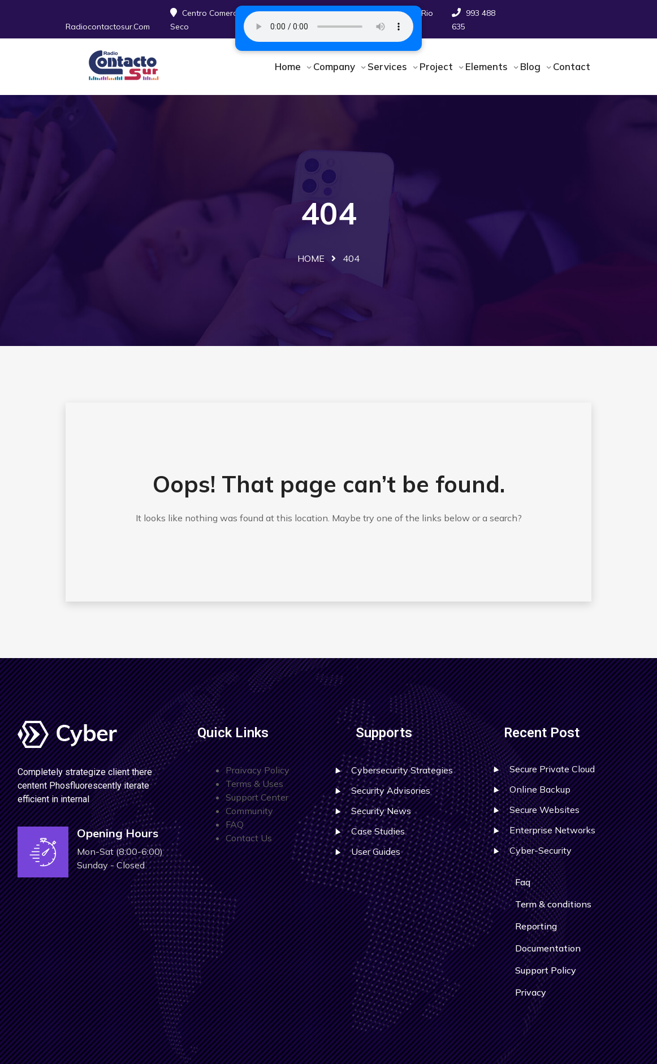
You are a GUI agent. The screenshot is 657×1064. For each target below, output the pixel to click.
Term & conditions (553, 904)
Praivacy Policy (257, 770)
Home (289, 66)
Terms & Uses (254, 783)
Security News (381, 810)
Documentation (548, 948)
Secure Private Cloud (552, 769)
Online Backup (539, 789)
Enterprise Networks (552, 830)
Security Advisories (390, 790)
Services (389, 66)
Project (438, 66)
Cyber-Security (540, 850)
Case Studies (378, 831)
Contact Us (249, 838)
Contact (571, 66)
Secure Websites (544, 809)
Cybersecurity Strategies (402, 770)
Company (335, 66)
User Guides (375, 851)
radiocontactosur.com (108, 26)
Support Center (257, 797)
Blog (531, 66)
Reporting (536, 926)
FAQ (235, 824)
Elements (488, 66)
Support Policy (545, 970)
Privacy (530, 992)
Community (249, 810)
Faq (522, 882)
